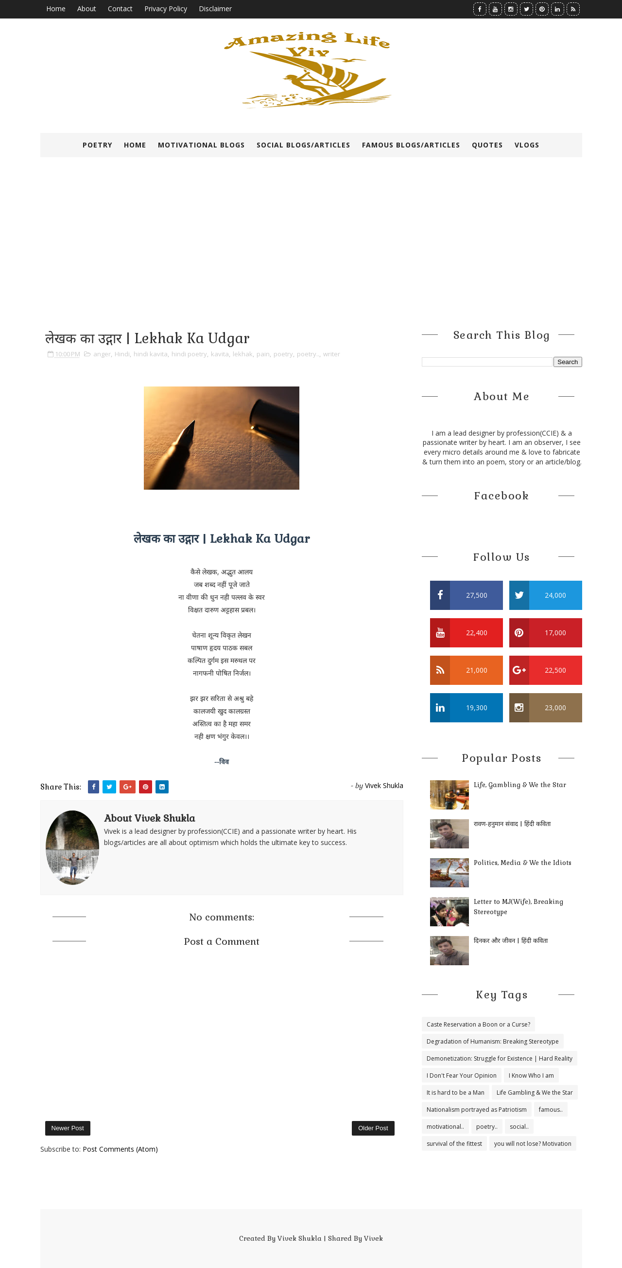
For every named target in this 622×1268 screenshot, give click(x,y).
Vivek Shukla (299, 1238)
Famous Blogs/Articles (411, 144)
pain (263, 353)
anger (102, 353)
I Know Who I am (531, 1075)
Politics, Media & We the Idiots (522, 863)
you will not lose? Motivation (532, 1143)
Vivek (373, 1238)
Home (56, 8)
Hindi (122, 353)
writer (331, 353)
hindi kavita (151, 353)
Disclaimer (215, 8)
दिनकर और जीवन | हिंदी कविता (511, 941)
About (86, 8)
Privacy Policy (165, 8)
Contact (120, 8)
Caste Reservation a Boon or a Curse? (478, 1024)
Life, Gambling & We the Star (520, 785)
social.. (519, 1126)
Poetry (97, 144)
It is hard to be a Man (455, 1092)
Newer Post (68, 1128)
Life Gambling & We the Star (535, 1092)
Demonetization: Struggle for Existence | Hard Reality (499, 1058)
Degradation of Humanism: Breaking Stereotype (493, 1041)
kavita (220, 353)
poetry (283, 353)
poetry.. (308, 353)
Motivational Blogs (201, 144)
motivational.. (445, 1126)
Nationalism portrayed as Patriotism (477, 1109)
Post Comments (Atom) (120, 1149)
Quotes (487, 144)
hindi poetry (189, 353)
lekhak (243, 353)
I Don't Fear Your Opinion (462, 1075)
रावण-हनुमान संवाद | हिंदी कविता (512, 824)
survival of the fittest (454, 1143)
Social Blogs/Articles (303, 144)
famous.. (551, 1109)
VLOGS (527, 144)
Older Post (373, 1128)
